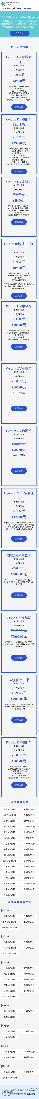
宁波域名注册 (9, 979)
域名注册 (6, 8)
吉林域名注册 (29, 861)
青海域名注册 (9, 878)
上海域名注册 (29, 821)
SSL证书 (27, 8)
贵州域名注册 (29, 889)
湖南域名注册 (29, 855)
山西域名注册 (9, 821)
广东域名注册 (9, 844)
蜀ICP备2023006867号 (21, 1094)
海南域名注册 (9, 849)
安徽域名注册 (9, 827)
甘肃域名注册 (9, 872)
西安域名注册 (9, 1072)
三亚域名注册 (29, 1031)
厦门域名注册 (29, 991)
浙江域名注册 (9, 832)
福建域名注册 (9, 838)
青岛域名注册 (29, 985)
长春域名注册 (29, 948)
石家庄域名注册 (9, 922)
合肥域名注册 (9, 991)
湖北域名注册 (9, 855)
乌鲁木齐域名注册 (9, 1078)
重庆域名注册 (9, 884)
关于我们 (17, 8)
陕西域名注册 (29, 866)
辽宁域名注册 (9, 866)
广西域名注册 (29, 844)
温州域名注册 (29, 979)
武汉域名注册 (29, 1011)
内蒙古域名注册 (9, 815)
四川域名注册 (29, 884)
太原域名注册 (29, 922)
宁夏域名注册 (29, 872)
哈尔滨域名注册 (9, 948)
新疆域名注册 (29, 878)
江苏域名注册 (29, 827)
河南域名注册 (29, 849)
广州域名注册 (9, 1031)
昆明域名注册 (29, 1057)
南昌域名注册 (9, 997)
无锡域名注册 (9, 974)
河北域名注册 (29, 815)
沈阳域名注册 (9, 942)
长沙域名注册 (9, 1017)
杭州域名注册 (29, 974)
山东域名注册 (29, 832)
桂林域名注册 (9, 1037)
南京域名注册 (29, 968)
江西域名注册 (29, 838)
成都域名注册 (29, 1052)
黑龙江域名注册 (9, 861)
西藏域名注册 (9, 895)
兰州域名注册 (29, 1072)
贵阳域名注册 (9, 1057)
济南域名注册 (9, 985)
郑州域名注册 (9, 1011)
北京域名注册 (9, 809)
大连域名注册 (29, 942)
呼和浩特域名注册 (9, 927)
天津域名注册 (29, 809)
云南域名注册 (9, 889)
